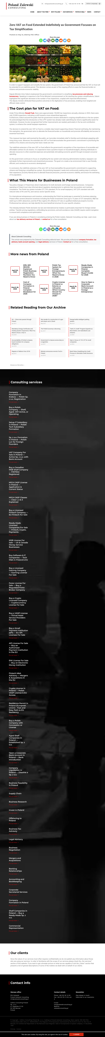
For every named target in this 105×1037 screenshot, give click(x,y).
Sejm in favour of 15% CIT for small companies (82, 342)
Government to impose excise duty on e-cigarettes (52, 342)
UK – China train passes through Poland (23, 321)
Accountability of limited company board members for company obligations (23, 343)
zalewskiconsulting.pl (61, 1008)
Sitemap (12, 1029)
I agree (76, 1034)
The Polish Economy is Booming (52, 330)
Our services (68, 12)
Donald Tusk (29, 113)
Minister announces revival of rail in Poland (52, 353)
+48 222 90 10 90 (74, 3)
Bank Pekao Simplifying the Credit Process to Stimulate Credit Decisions (82, 353)
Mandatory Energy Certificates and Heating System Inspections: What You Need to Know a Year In (23, 332)
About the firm (43, 12)
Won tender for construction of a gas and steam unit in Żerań (52, 321)
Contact (97, 12)
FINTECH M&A (80, 12)
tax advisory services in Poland (28, 219)
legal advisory (44, 242)
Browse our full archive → (17, 365)
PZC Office (35, 35)
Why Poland (55, 12)
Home (32, 12)
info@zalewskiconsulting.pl (54, 3)
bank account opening (26, 242)
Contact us (67, 242)
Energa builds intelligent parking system (82, 321)
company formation (86, 240)
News (89, 12)
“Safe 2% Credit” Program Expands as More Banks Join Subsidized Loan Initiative (82, 332)
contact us (46, 219)
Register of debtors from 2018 (23, 352)
